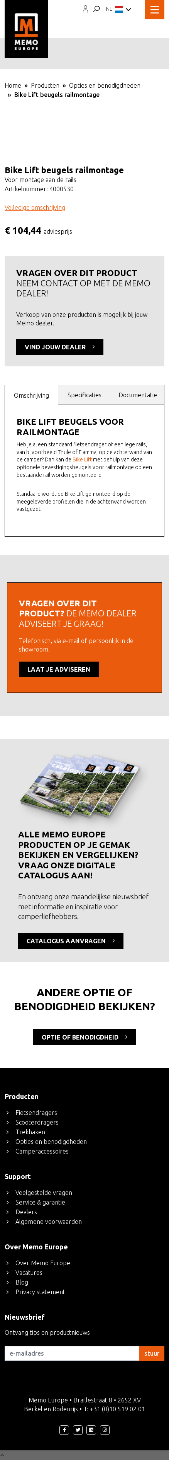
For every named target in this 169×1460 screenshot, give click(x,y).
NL (118, 9)
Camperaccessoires (42, 1151)
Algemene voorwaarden (48, 1221)
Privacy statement (40, 1291)
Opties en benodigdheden (104, 85)
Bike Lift (82, 459)
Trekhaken (30, 1131)
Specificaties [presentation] (84, 394)
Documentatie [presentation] (137, 394)
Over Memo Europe (42, 1262)
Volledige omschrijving (35, 207)
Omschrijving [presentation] (31, 395)
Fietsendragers (36, 1112)
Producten (45, 85)
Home (13, 85)
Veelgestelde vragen (43, 1192)
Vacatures (28, 1272)
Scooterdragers (37, 1122)
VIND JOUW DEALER (60, 346)
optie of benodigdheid (85, 1036)
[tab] (31, 395)
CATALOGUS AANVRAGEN (71, 940)
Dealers (26, 1211)
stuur (151, 1353)
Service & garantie (40, 1202)
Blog (21, 1282)
